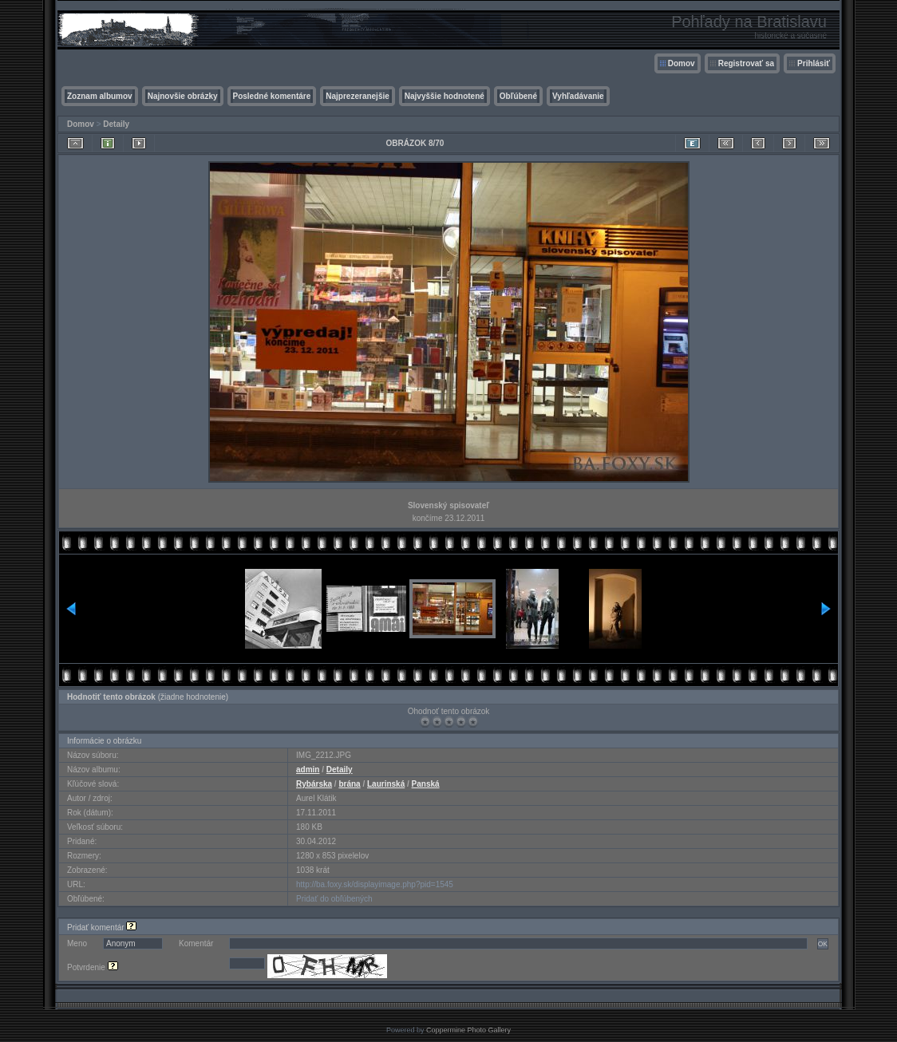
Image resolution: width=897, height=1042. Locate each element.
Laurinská (386, 784)
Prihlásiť (813, 63)
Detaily (116, 124)
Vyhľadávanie (578, 96)
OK (823, 944)
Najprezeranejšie (357, 96)
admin (307, 769)
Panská (426, 784)
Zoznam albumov (99, 96)
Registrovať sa (746, 63)
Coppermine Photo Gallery (468, 1030)
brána (349, 784)
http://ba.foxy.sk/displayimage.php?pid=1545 (374, 884)
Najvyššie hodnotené (444, 96)
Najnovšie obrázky (183, 96)
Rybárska (314, 784)
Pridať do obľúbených (334, 898)
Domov (681, 63)
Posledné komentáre (272, 96)
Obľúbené (518, 96)
